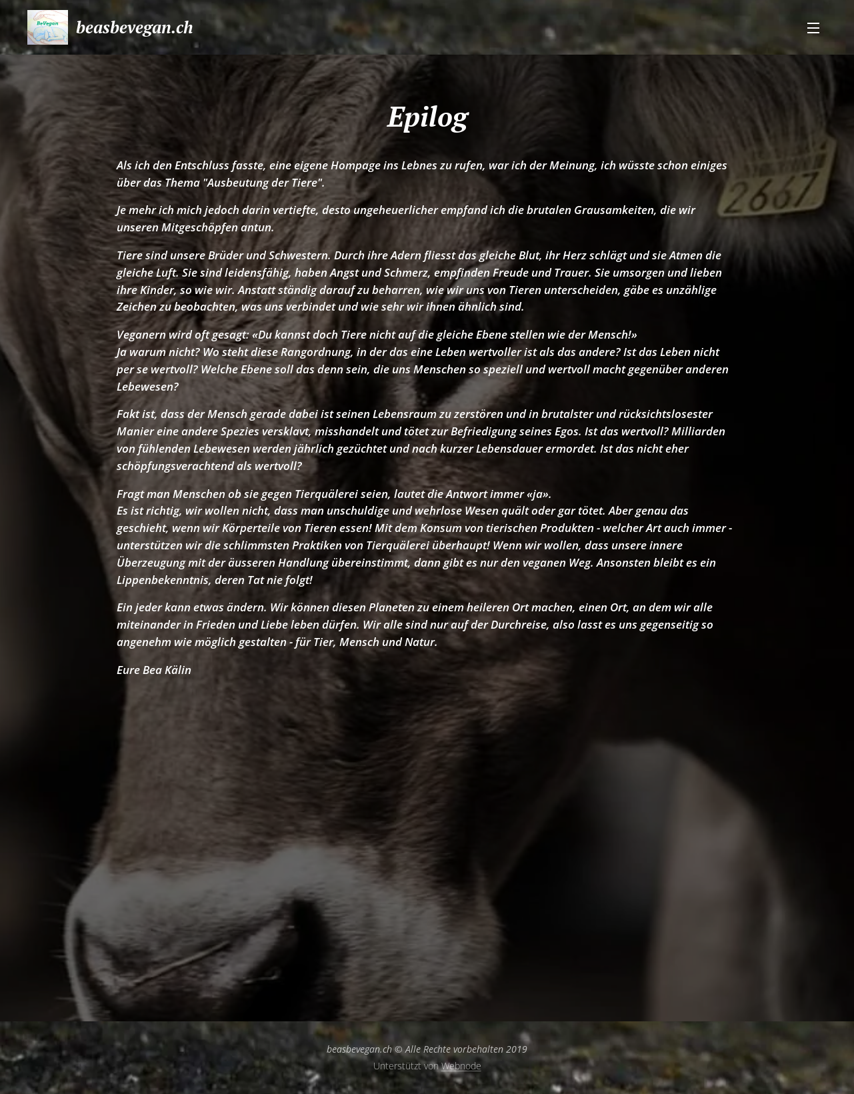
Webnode (461, 1065)
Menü (813, 28)
